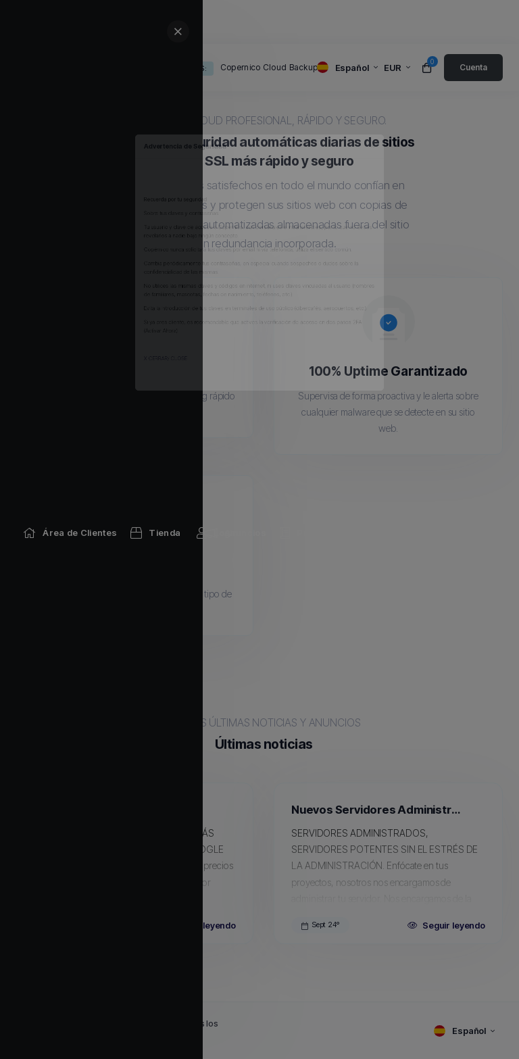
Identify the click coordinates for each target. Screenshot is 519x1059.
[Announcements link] (235, 22)
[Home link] (70, 22)
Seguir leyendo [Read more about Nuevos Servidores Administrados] (446, 925)
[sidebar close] (494, 31)
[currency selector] (397, 68)
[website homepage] (75, 68)
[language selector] (347, 68)
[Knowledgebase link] (351, 22)
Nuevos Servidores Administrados (378, 809)
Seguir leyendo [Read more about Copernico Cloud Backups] (197, 925)
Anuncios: (186, 68)
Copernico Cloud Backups (271, 67)
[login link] (473, 67)
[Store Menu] (155, 22)
